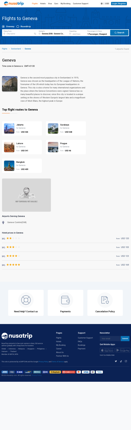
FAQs (80, 342)
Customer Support (80, 4)
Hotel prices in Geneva (12, 233)
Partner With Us (62, 356)
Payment (81, 349)
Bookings (81, 345)
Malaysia (21, 349)
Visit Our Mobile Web (107, 355)
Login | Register (119, 4)
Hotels (43, 4)
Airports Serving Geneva (13, 216)
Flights (35, 4)
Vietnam (5, 351)
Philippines (41, 349)
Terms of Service (58, 362)
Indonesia (12, 349)
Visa (50, 4)
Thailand (13, 351)
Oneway (10, 26)
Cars (56, 4)
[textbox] (17, 32)
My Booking (65, 4)
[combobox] (17, 32)
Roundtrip (26, 26)
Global (4, 349)
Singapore (30, 349)
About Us (60, 352)
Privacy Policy (44, 362)
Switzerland (16, 49)
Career (59, 349)
